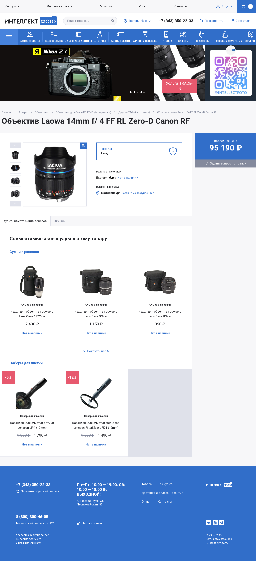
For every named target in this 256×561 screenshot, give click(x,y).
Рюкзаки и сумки (225, 36)
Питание (166, 36)
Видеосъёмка (54, 36)
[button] (131, 92)
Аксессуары (201, 36)
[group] (77, 73)
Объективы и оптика (78, 36)
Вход (224, 6)
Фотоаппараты (30, 36)
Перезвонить (214, 21)
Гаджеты (183, 36)
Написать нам (92, 523)
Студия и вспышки (145, 36)
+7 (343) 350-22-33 (176, 20)
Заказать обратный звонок (40, 491)
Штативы (100, 36)
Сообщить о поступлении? (138, 192)
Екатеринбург (110, 193)
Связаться (243, 21)
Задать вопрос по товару (228, 163)
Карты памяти (120, 36)
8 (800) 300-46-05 (32, 516)
